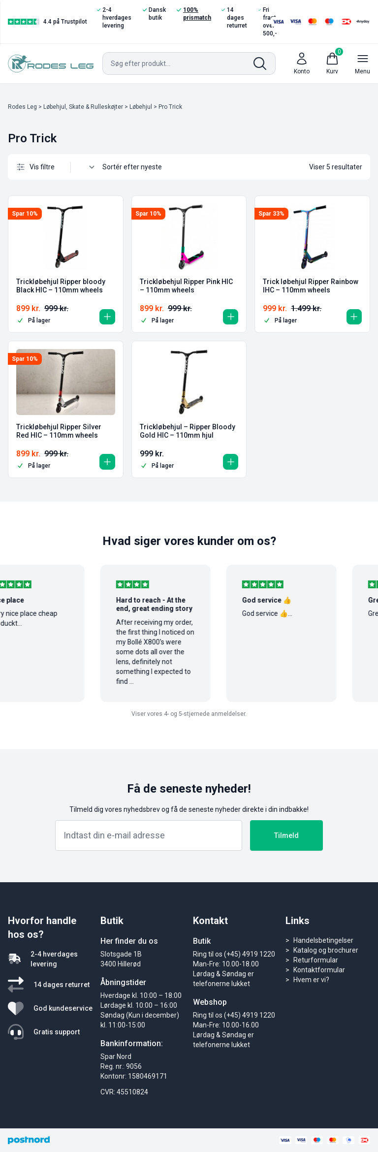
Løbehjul (140, 106)
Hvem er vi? (311, 980)
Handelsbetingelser (323, 940)
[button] (105, 315)
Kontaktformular (319, 970)
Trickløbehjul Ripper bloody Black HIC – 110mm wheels (60, 286)
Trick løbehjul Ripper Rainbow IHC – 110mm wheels (310, 286)
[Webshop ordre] (137, 167)
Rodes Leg (22, 106)
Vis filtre (35, 167)
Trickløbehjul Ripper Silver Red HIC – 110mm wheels (58, 431)
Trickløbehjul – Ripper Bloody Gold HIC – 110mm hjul (187, 431)
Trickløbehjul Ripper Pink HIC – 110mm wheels (186, 286)
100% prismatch (194, 13)
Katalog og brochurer (325, 950)
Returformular (315, 960)
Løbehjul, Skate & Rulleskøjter (83, 106)
